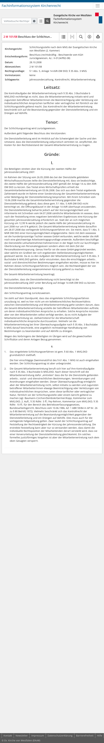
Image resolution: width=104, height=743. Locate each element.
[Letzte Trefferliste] (41, 21)
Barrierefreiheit (84, 735)
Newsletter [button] (22, 735)
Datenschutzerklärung (60, 735)
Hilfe (99, 735)
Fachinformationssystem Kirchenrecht (31, 5)
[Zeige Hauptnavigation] (97, 5)
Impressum (37, 735)
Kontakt (8, 735)
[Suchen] (47, 21)
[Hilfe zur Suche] (34, 21)
